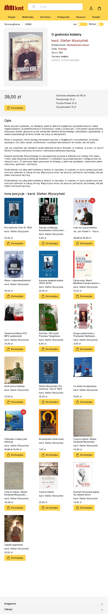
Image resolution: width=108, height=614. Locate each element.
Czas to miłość (46, 492)
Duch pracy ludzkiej (14, 386)
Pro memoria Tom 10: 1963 (18, 227)
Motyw (96, 24)
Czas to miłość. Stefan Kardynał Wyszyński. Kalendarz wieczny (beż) (17, 493)
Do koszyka (15, 108)
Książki (11, 17)
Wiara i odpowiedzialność (17, 280)
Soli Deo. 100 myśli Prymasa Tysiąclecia (49, 334)
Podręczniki (63, 17)
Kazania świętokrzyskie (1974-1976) (51, 282)
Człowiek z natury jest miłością (15, 440)
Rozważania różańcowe (51, 439)
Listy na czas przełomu (85, 227)
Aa (74, 24)
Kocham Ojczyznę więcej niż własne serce (86, 493)
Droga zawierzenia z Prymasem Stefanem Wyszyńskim (84, 334)
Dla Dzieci (45, 17)
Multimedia (28, 17)
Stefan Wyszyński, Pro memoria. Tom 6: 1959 (50, 387)
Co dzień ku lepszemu (84, 386)
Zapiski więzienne (13, 544)
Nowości (80, 17)
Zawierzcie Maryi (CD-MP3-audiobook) (16, 334)
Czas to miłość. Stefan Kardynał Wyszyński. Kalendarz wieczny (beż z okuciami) (86, 440)
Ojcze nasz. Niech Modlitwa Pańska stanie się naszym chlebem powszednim (87, 282)
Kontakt (96, 17)
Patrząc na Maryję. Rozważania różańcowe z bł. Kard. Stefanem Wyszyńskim (52, 229)
